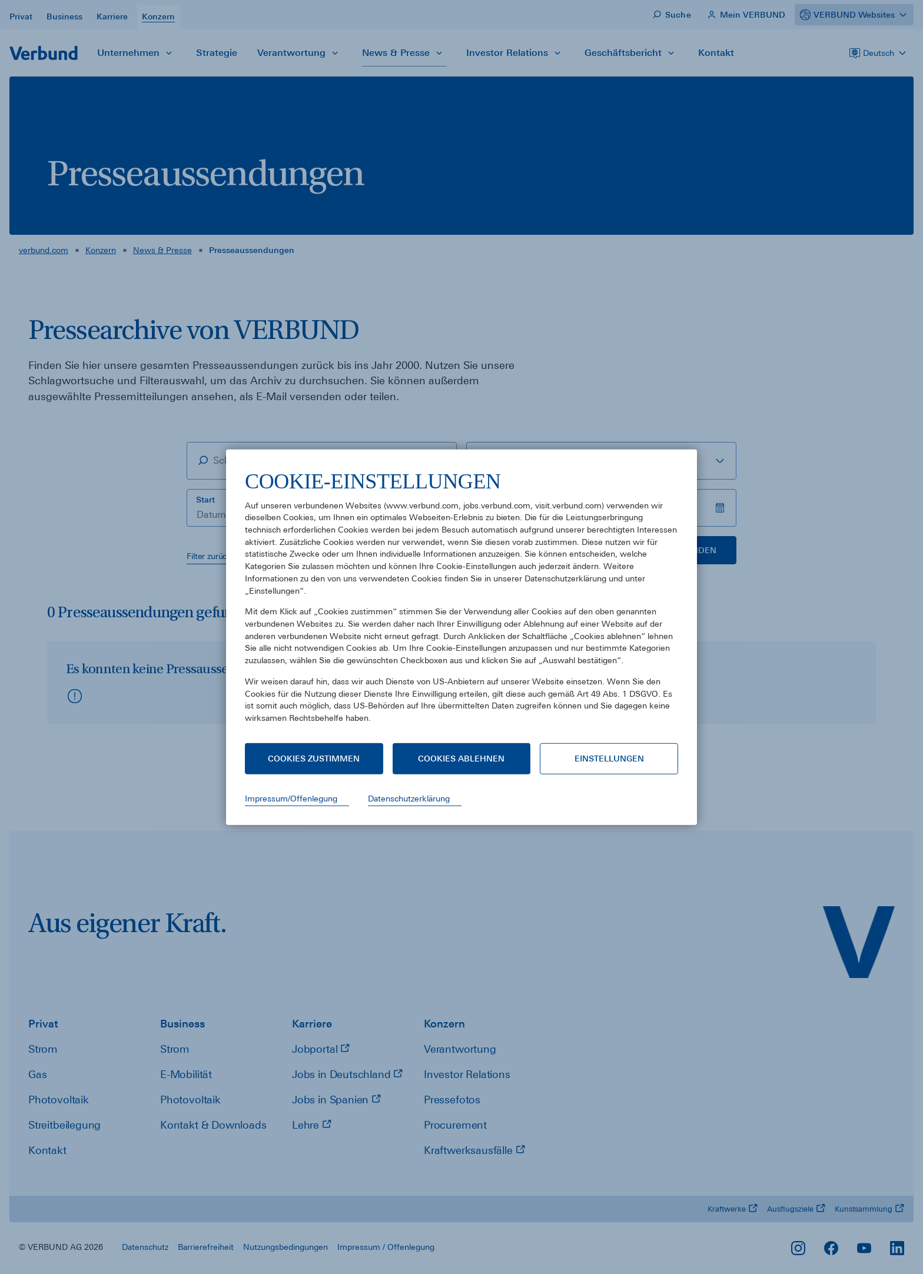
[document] (461, 605)
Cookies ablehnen (461, 758)
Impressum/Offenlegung (291, 798)
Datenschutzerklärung (409, 798)
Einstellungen (609, 758)
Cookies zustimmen (314, 758)
